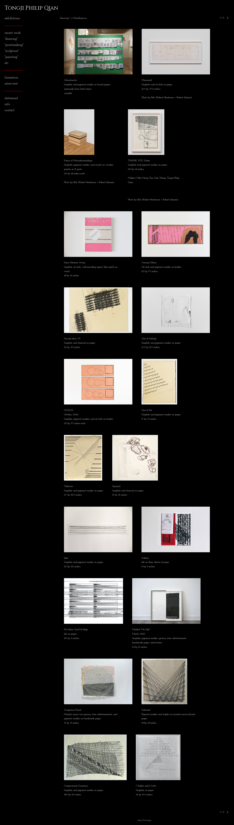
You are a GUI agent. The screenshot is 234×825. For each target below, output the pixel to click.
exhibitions (12, 18)
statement (11, 98)
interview (11, 83)
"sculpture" (12, 51)
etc (6, 63)
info (7, 104)
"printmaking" (14, 45)
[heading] (14, 8)
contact (9, 110)
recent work (13, 33)
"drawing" (11, 39)
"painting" (11, 57)
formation (11, 77)
